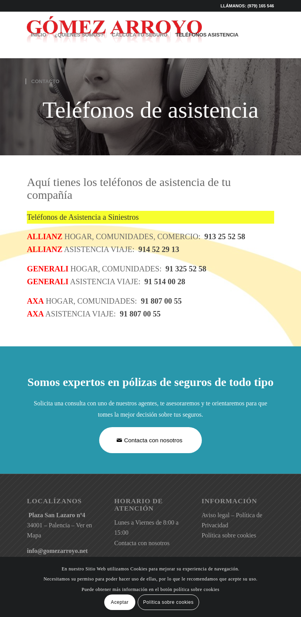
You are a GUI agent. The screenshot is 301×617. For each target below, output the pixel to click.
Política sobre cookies (228, 535)
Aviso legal (215, 515)
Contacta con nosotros (142, 543)
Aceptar (120, 602)
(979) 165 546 (260, 5)
